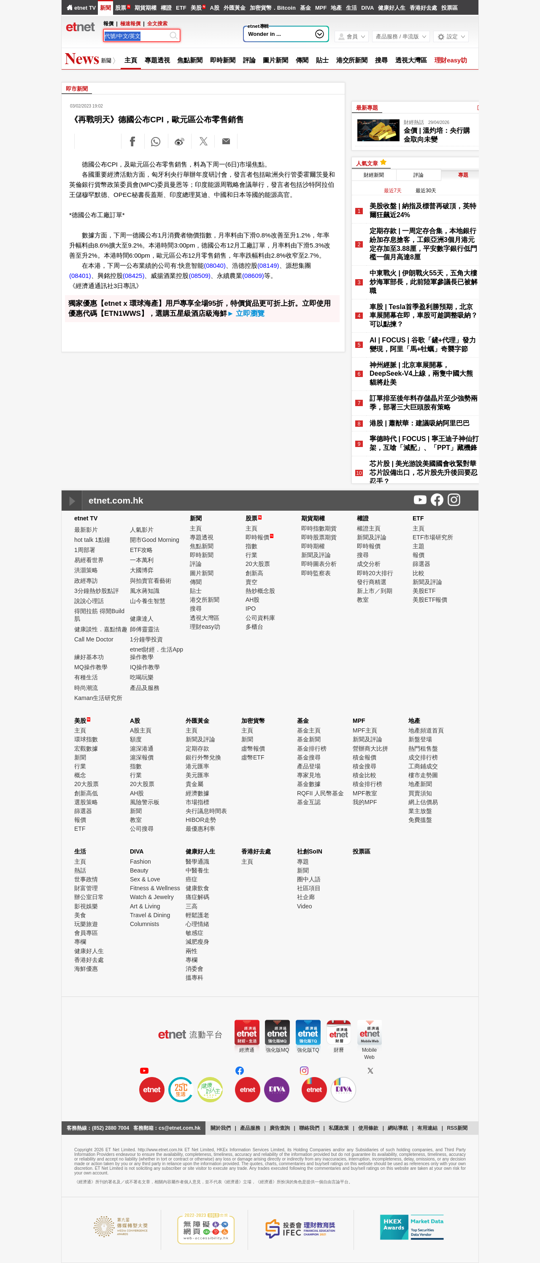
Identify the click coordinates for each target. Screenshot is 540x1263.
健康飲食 (197, 888)
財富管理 (86, 888)
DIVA (367, 8)
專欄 (80, 941)
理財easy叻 (451, 60)
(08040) (215, 265)
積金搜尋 (364, 766)
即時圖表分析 (319, 563)
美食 (80, 915)
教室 (363, 599)
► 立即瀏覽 (246, 314)
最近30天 (426, 191)
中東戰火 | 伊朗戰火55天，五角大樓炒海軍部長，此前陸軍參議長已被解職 (424, 281)
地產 (336, 8)
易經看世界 (89, 560)
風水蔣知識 (144, 590)
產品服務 (250, 1128)
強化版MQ (277, 1050)
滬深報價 (142, 757)
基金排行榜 (312, 748)
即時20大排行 (375, 573)
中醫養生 (197, 870)
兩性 (191, 951)
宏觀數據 (86, 748)
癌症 (191, 879)
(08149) (268, 265)
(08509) (200, 275)
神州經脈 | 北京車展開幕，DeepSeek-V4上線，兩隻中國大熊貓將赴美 (421, 373)
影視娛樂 (86, 906)
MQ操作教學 (91, 667)
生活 (351, 8)
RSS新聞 (457, 1128)
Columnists (144, 924)
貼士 (322, 60)
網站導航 (398, 1128)
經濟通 (246, 1050)
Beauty (139, 870)
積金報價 (364, 757)
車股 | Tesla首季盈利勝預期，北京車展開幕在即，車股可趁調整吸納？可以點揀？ (424, 315)
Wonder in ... (264, 34)
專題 (303, 861)
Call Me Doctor (93, 639)
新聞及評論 (316, 555)
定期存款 (197, 748)
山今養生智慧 (147, 601)
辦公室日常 (89, 897)
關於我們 (221, 1128)
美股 (196, 8)
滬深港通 (142, 748)
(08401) (80, 275)
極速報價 (130, 24)
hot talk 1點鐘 (92, 539)
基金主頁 (309, 730)
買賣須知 (420, 793)
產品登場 (309, 766)
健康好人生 (391, 8)
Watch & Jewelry (152, 897)
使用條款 (368, 1128)
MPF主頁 (365, 730)
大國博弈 (142, 570)
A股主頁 (140, 730)
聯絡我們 (309, 1128)
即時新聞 (222, 60)
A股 (214, 8)
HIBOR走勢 (201, 819)
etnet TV (85, 8)
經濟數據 (197, 793)
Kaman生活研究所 (98, 698)
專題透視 (157, 60)
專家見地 (309, 775)
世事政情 (86, 879)
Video (304, 906)
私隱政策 (339, 1128)
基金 (305, 8)
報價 (418, 555)
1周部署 (84, 550)
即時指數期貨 (319, 528)
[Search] (136, 36)
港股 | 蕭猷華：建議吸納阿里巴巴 (420, 423)
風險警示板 (144, 802)
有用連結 (427, 1128)
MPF (321, 8)
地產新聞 (420, 784)
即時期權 (313, 546)
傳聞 (302, 60)
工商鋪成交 (423, 766)
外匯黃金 (235, 8)
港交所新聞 (352, 60)
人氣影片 (142, 529)
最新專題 (367, 108)
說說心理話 (89, 601)
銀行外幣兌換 (203, 757)
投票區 (449, 8)
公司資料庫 (260, 617)
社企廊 (306, 897)
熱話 (80, 870)
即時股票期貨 (319, 537)
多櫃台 (254, 626)
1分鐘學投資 (146, 639)
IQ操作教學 (145, 667)
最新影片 (86, 529)
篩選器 (421, 563)
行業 (251, 555)
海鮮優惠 (86, 968)
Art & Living (145, 906)
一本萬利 (142, 560)
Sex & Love (145, 879)
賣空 (251, 582)
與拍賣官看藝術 (150, 580)
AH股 (252, 599)
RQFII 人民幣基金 (320, 793)
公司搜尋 (142, 828)
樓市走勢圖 (423, 775)
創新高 (254, 573)
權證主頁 (369, 528)
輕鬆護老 (197, 915)
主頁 (130, 60)
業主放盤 (420, 811)
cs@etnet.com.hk (179, 1128)
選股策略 (86, 802)
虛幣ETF (252, 757)
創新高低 (86, 793)
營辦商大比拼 (370, 748)
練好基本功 (89, 657)
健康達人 (142, 618)
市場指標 (197, 802)
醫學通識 (197, 861)
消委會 (194, 968)
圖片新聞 (275, 60)
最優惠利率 (200, 828)
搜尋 (381, 60)
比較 (418, 573)
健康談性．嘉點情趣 (100, 629)
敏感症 (194, 932)
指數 (251, 546)
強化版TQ (308, 1050)
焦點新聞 (189, 60)
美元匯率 (197, 775)
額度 (136, 739)
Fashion (140, 861)
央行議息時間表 (206, 811)
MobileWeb (369, 1053)
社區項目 (309, 888)
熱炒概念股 (260, 590)
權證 (166, 8)
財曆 (339, 1050)
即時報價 (259, 537)
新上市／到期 (374, 590)
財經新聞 (374, 175)
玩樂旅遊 (86, 924)
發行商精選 (371, 582)
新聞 (105, 8)
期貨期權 (146, 8)
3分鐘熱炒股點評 (96, 590)
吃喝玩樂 (142, 677)
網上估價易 (423, 802)
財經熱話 (414, 122)
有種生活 (86, 677)
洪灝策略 (86, 570)
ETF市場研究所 (433, 537)
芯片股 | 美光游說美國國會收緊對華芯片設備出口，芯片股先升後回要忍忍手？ (424, 472)
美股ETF (424, 590)
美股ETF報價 (430, 599)
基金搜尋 (309, 757)
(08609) (253, 275)
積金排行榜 (367, 784)
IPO (251, 608)
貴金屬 (194, 784)
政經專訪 (86, 580)
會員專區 (86, 932)
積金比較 (364, 775)
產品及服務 (144, 687)
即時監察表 (316, 573)
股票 (120, 8)
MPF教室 (365, 793)
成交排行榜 (423, 757)
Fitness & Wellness (155, 888)
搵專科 (194, 977)
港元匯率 (197, 766)
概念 (80, 775)
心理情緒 (197, 924)
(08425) (134, 275)
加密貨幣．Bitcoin (273, 8)
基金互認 (309, 802)
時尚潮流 (86, 687)
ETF (181, 8)
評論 (249, 60)
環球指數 (86, 739)
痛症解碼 (197, 897)
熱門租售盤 (423, 748)
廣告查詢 (280, 1128)
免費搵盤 (420, 819)
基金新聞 (309, 739)
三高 (191, 906)
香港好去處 (423, 8)
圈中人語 (309, 879)
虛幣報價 (253, 748)
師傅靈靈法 (144, 629)
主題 (418, 546)
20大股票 (258, 563)
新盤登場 (420, 739)
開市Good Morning (154, 539)
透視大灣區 (411, 60)
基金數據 (309, 784)
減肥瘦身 (197, 941)
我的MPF (365, 802)
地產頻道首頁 (426, 730)
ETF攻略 (141, 550)
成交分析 (369, 563)
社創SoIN (309, 851)
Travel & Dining (150, 915)
